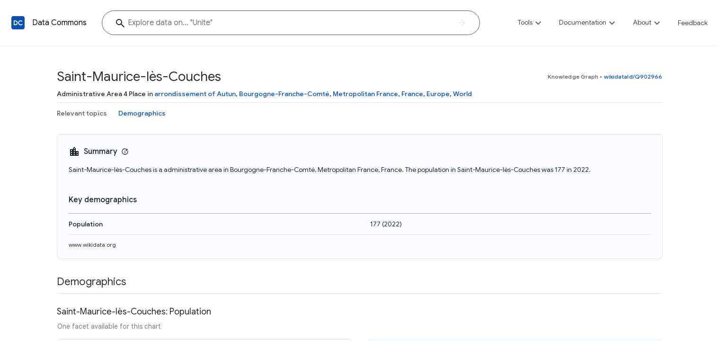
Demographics (142, 113)
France (412, 94)
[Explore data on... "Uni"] (291, 23)
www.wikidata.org (92, 244)
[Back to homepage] (18, 22)
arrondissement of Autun (195, 94)
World (462, 94)
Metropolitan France (365, 94)
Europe (438, 94)
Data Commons (59, 22)
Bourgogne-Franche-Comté (284, 94)
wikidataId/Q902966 (633, 76)
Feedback (693, 22)
